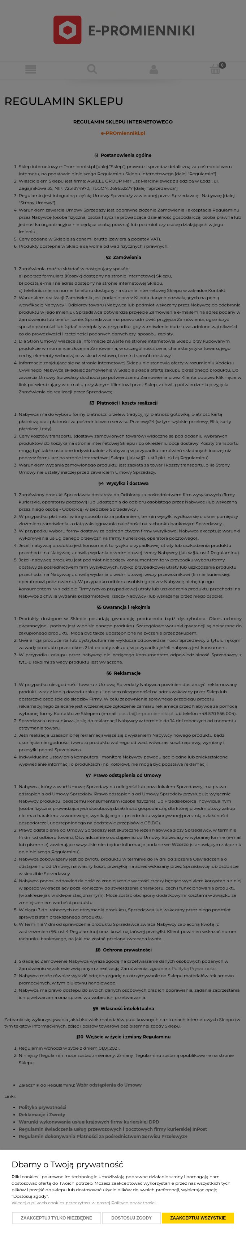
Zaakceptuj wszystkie (198, 1218)
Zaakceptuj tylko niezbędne (56, 1218)
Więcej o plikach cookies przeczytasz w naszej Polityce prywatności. (84, 1202)
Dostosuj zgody (131, 1218)
